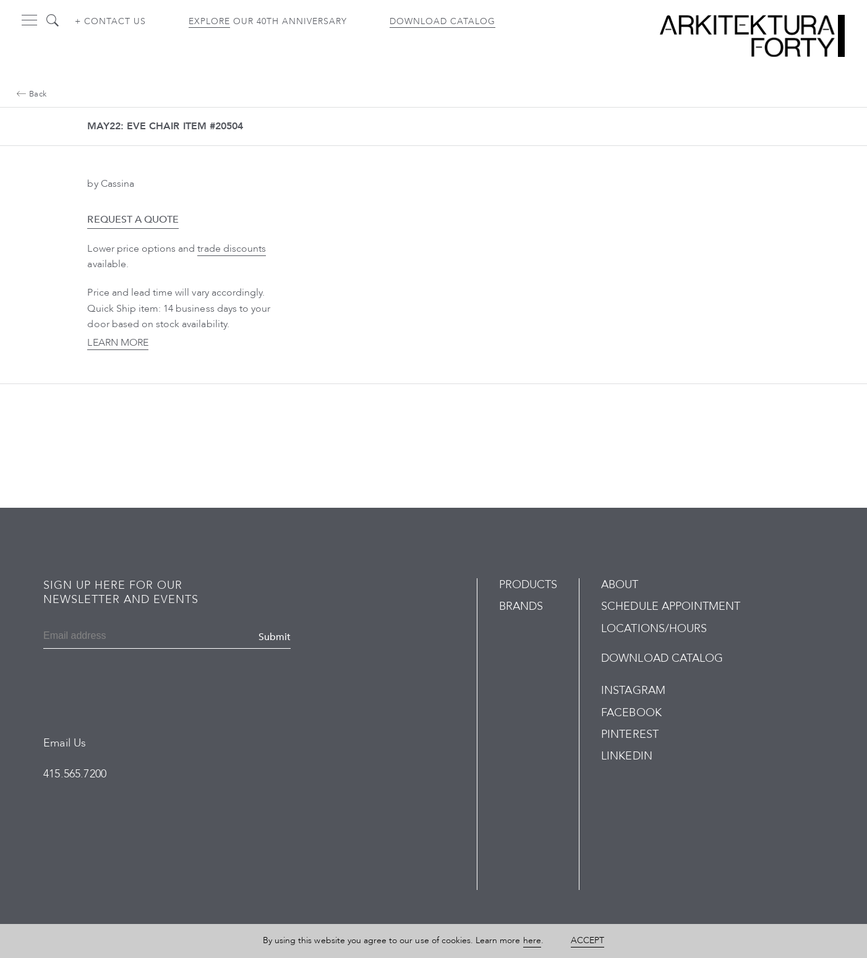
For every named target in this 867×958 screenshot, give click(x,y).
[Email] (103, 637)
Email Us (64, 743)
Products (528, 584)
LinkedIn (626, 756)
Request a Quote (133, 219)
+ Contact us (110, 21)
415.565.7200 (74, 774)
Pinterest (629, 734)
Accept (587, 940)
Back (31, 94)
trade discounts (231, 248)
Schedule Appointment (670, 606)
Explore (209, 21)
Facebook (631, 713)
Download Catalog (442, 21)
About (619, 584)
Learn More (117, 342)
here (532, 940)
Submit (274, 637)
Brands (521, 606)
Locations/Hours (654, 628)
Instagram (633, 690)
